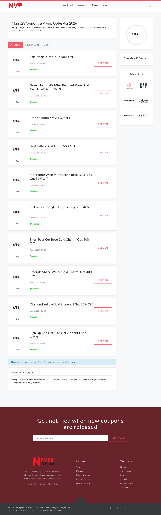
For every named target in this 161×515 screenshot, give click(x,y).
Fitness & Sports (83, 475)
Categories (82, 5)
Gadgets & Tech (83, 483)
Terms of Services (127, 483)
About (29, 484)
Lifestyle (79, 471)
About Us (124, 479)
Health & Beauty (83, 479)
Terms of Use (39, 484)
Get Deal (103, 63)
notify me (119, 438)
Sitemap (123, 467)
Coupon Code (32, 44)
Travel (78, 467)
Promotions (124, 487)
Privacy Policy (53, 484)
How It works (125, 471)
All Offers (15, 44)
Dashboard (68, 5)
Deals (47, 44)
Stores (95, 5)
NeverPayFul (28, 508)
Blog (105, 5)
